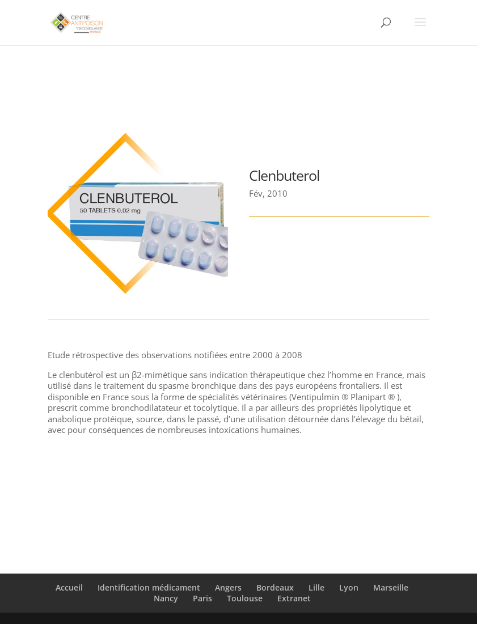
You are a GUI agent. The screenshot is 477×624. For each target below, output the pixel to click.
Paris (202, 598)
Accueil (69, 587)
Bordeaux (275, 587)
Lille (316, 587)
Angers (228, 587)
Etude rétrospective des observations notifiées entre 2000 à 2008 (175, 354)
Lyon (348, 587)
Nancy (166, 598)
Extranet (294, 598)
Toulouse (245, 598)
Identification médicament (149, 587)
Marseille (390, 587)
